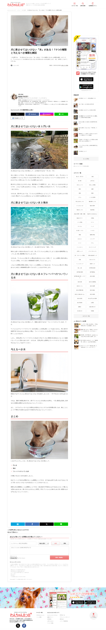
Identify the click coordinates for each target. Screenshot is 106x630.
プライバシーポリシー (65, 617)
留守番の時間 (80, 272)
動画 (92, 193)
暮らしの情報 (92, 184)
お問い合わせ (50, 621)
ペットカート (80, 247)
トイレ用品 (79, 222)
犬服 (80, 259)
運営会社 (62, 619)
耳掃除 (92, 311)
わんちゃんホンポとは (52, 615)
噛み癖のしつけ (92, 201)
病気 (80, 189)
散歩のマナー (80, 218)
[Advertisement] (25, 78)
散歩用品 (92, 209)
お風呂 (92, 302)
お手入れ (92, 180)
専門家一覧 (62, 615)
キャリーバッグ (92, 247)
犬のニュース (80, 184)
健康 (92, 189)
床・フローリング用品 (80, 255)
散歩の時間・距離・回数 (79, 214)
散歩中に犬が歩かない (92, 214)
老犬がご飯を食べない (80, 294)
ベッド (92, 226)
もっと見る (86, 158)
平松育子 (25, 96)
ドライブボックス (92, 251)
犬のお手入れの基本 (92, 298)
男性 (65, 543)
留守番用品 (92, 272)
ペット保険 (38, 617)
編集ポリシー (50, 617)
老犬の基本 (92, 276)
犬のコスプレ (92, 259)
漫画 (80, 193)
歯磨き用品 (92, 234)
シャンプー (92, 238)
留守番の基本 (92, 268)
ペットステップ (79, 263)
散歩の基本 (92, 205)
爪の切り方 (79, 311)
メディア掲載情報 (64, 621)
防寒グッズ (92, 263)
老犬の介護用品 (92, 281)
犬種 (92, 176)
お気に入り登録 (64, 65)
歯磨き (79, 306)
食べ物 (79, 180)
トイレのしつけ (79, 205)
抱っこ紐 (80, 268)
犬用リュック (80, 251)
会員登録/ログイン (93, 5)
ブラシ (92, 243)
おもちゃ (80, 238)
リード (79, 243)
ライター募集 (50, 623)
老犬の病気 (92, 294)
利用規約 (49, 619)
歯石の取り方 (92, 306)
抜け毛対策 (79, 302)
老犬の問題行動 (79, 290)
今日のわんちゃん (40, 615)
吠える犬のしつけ (80, 201)
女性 (55, 543)
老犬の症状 (79, 298)
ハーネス (92, 230)
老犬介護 (80, 281)
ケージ (92, 222)
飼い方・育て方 (79, 176)
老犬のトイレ (80, 286)
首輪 (80, 234)
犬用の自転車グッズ (92, 255)
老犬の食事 (92, 286)
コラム (79, 197)
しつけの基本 (92, 197)
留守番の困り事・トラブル (79, 277)
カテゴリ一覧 (75, 5)
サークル (80, 226)
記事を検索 (82, 5)
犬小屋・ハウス (79, 230)
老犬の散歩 (92, 290)
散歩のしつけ (80, 209)
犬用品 (92, 218)
